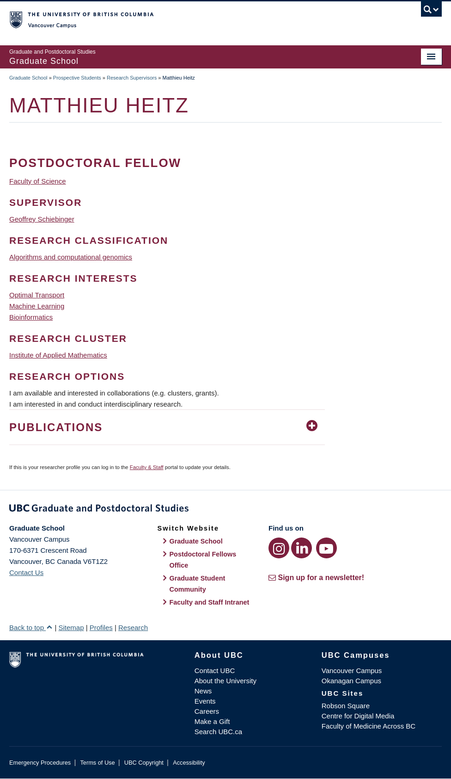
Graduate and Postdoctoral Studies (225, 509)
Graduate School (28, 77)
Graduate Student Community (198, 584)
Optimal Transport (36, 295)
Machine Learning (36, 306)
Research (133, 627)
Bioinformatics (31, 317)
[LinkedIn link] (301, 548)
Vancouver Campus (352, 670)
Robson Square (346, 706)
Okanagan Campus (351, 681)
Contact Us (26, 572)
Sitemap (71, 627)
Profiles (101, 627)
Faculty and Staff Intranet (210, 602)
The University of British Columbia (193, 19)
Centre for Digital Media (358, 716)
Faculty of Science (37, 181)
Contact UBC (215, 670)
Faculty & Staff (147, 467)
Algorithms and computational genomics (70, 257)
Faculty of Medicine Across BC (368, 726)
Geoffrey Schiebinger (41, 219)
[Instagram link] (278, 548)
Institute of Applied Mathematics (58, 355)
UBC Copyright (144, 762)
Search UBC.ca (218, 732)
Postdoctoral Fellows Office (203, 559)
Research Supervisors (132, 77)
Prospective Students (77, 77)
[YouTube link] (326, 548)
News (203, 691)
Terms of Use (97, 762)
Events (205, 701)
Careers (207, 711)
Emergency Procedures (40, 762)
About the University (225, 681)
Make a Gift (212, 721)
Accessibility (189, 762)
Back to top (31, 627)
